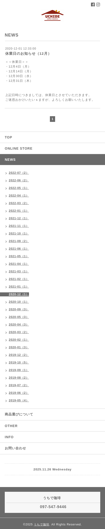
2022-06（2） (19, 180)
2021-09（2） (19, 241)
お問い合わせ (15, 448)
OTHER (11, 426)
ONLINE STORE (19, 148)
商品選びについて (19, 414)
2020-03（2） (19, 332)
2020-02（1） (19, 339)
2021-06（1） (19, 248)
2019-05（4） (19, 400)
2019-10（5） (19, 362)
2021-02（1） (19, 279)
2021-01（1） (19, 286)
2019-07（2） (19, 385)
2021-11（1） (19, 226)
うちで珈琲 (41, 524)
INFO (9, 437)
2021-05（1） (19, 256)
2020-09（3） (19, 309)
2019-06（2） (19, 393)
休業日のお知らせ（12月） (28, 53)
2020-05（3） (19, 317)
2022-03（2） (19, 203)
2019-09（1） (19, 370)
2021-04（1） (19, 264)
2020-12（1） (19, 294)
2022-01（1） (19, 210)
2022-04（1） (19, 195)
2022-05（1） (19, 188)
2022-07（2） (19, 173)
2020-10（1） (19, 302)
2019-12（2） (19, 355)
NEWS (10, 159)
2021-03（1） (19, 271)
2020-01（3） (19, 347)
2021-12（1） (19, 218)
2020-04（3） (19, 324)
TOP (8, 137)
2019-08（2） (19, 377)
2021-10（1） (19, 233)
